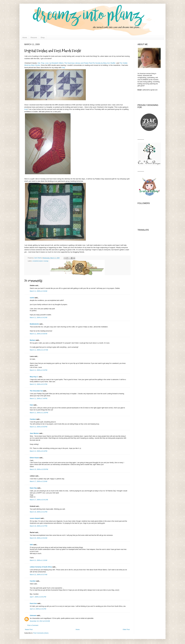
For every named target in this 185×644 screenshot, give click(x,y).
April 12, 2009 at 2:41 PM (38, 609)
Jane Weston (34, 433)
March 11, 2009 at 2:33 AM (38, 291)
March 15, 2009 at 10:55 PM (39, 469)
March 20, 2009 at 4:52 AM (38, 538)
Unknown (33, 615)
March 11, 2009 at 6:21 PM (38, 384)
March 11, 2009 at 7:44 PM (38, 398)
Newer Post (28, 629)
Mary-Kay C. (34, 377)
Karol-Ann (33, 603)
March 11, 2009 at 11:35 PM (39, 413)
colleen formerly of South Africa (41, 567)
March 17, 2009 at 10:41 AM (39, 500)
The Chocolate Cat (36, 391)
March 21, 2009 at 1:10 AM (38, 560)
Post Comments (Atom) (40, 633)
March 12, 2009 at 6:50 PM (38, 427)
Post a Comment (32, 625)
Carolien (33, 581)
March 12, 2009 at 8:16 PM (38, 451)
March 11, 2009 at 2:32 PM (38, 370)
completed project (37, 261)
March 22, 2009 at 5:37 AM (38, 574)
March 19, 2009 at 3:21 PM (38, 512)
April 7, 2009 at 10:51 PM (38, 597)
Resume (34, 37)
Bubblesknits (34, 324)
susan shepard (35, 518)
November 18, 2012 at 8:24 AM (40, 621)
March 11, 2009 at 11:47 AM (39, 350)
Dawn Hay (33, 488)
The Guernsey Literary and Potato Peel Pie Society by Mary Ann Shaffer (90, 63)
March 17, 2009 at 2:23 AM (38, 481)
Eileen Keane (34, 458)
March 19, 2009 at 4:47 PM (38, 526)
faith (31, 544)
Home (24, 37)
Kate (31, 405)
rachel (32, 298)
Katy (63, 67)
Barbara (32, 340)
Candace (33, 419)
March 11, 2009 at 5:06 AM (38, 334)
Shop (43, 37)
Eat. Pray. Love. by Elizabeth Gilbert (50, 63)
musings (45, 261)
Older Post (126, 629)
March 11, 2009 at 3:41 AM (38, 317)
